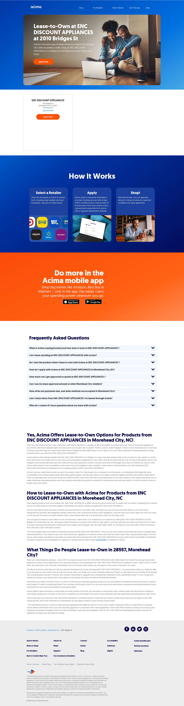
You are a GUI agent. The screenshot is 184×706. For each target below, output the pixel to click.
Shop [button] (81, 8)
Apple (72, 302)
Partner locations (141, 646)
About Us (57, 640)
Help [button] (148, 8)
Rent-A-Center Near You (37, 656)
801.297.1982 (101, 540)
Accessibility (112, 640)
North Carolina (41, 630)
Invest (83, 646)
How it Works (117, 8)
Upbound (138, 651)
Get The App (134, 8)
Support (57, 651)
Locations (30, 630)
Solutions (111, 646)
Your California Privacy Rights (64, 664)
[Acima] (31, 671)
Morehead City (53, 630)
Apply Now (43, 62)
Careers (83, 640)
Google (94, 302)
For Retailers (32, 651)
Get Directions (48, 108)
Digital (110, 651)
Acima (36, 7)
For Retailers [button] (98, 8)
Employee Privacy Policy (85, 664)
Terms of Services (33, 664)
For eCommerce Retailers (64, 656)
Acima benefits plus (142, 641)
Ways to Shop (32, 646)
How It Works (32, 640)
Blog (82, 651)
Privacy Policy (46, 664)
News (56, 646)
